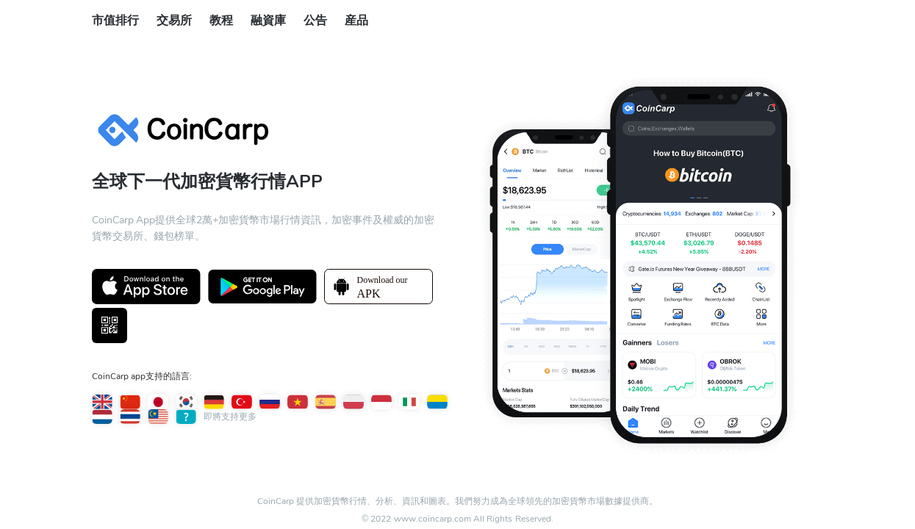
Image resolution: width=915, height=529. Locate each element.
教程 (221, 20)
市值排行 (115, 20)
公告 (315, 20)
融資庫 (268, 20)
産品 (356, 20)
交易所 (174, 20)
